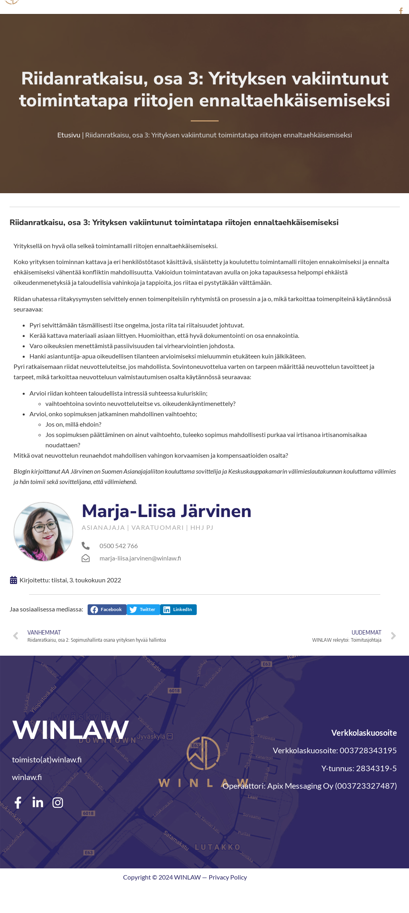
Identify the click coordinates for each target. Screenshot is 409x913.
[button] (107, 609)
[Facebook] (401, 11)
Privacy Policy (228, 876)
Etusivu (68, 135)
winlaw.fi (27, 777)
